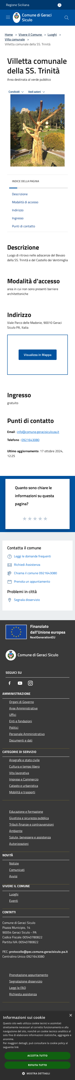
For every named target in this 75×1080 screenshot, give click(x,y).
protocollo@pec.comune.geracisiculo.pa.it (38, 951)
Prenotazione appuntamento (28, 974)
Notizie (14, 863)
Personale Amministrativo (27, 734)
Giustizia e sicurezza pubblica (29, 818)
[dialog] (37, 1045)
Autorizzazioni (19, 843)
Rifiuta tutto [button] (37, 1065)
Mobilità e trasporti (22, 792)
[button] (37, 1073)
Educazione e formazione (26, 811)
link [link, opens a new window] (16, 1047)
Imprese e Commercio (23, 779)
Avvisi (13, 876)
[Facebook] (10, 683)
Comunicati (17, 869)
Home (9, 34)
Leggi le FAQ (17, 987)
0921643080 (30, 439)
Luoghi (52, 34)
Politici (13, 727)
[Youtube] (20, 683)
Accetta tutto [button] (37, 1055)
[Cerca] (66, 17)
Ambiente (15, 830)
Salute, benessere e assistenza (30, 837)
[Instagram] (30, 683)
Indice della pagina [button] (25, 181)
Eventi (13, 900)
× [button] (70, 1015)
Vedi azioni (37, 91)
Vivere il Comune (31, 34)
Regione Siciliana (17, 4)
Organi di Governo (21, 701)
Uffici (12, 714)
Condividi (17, 91)
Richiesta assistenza (23, 994)
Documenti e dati (20, 740)
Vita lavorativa (19, 772)
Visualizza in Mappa (37, 354)
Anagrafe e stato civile (24, 760)
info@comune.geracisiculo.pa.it (38, 431)
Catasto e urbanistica (23, 785)
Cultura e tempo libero (24, 766)
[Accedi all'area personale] (59, 5)
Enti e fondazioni (20, 721)
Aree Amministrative (23, 708)
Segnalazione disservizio (25, 981)
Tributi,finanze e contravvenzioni (31, 824)
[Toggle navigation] (8, 17)
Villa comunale (15, 39)
